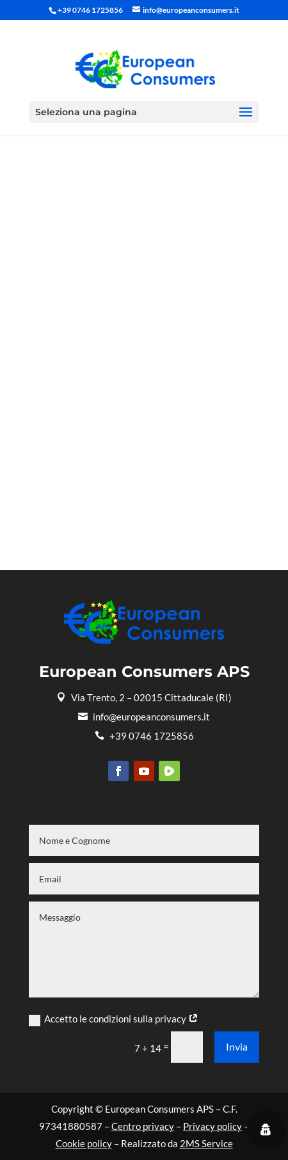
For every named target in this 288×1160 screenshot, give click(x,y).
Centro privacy (142, 1126)
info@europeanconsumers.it (144, 716)
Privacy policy (212, 1126)
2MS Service (206, 1143)
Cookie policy (84, 1143)
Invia (237, 1046)
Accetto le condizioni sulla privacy (113, 1019)
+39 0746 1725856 (144, 736)
